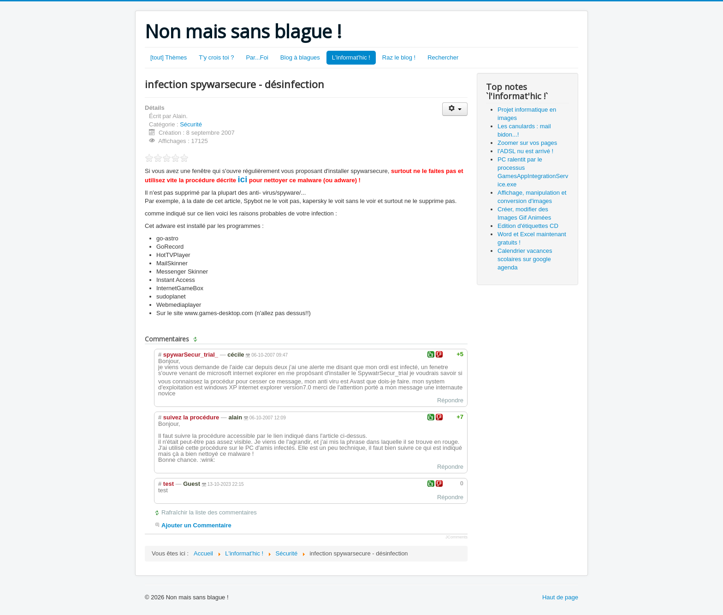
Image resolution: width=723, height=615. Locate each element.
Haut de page (560, 597)
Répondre (450, 400)
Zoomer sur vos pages (527, 142)
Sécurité (191, 124)
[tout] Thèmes (168, 57)
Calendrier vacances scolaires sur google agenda (525, 259)
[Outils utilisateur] (455, 109)
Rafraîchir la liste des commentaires (209, 512)
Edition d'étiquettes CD (528, 225)
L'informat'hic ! (351, 57)
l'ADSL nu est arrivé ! (525, 151)
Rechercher (442, 57)
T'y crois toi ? (216, 57)
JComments (456, 537)
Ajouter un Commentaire (196, 525)
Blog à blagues (300, 57)
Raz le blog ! (398, 57)
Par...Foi (257, 57)
